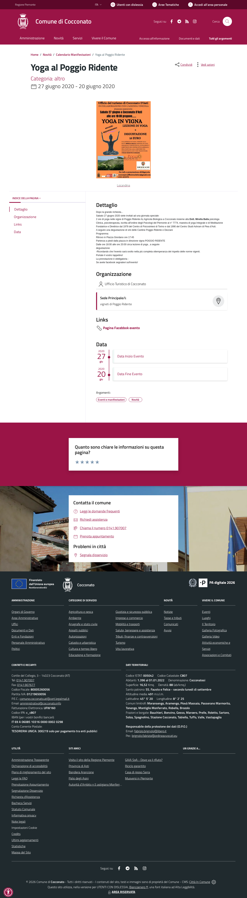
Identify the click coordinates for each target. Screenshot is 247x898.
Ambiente (75, 618)
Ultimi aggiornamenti (25, 840)
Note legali (18, 821)
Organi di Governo (23, 611)
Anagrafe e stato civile (83, 624)
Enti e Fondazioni (23, 636)
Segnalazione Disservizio (27, 790)
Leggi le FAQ (20, 778)
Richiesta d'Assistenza (26, 796)
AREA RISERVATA (121, 892)
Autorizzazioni (77, 636)
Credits (16, 833)
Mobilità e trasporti (128, 624)
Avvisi (167, 630)
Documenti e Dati (23, 630)
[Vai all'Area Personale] (208, 4)
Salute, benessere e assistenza (135, 630)
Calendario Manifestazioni (73, 54)
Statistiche (18, 846)
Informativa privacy (24, 815)
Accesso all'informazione (154, 38)
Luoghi (206, 618)
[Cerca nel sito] (227, 21)
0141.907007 (25, 680)
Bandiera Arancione (81, 772)
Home (34, 54)
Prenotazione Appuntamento (30, 784)
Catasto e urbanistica (82, 642)
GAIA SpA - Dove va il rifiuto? (143, 759)
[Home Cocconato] (53, 21)
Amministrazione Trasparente (30, 759)
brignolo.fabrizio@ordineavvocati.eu (154, 735)
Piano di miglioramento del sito (31, 772)
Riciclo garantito (135, 766)
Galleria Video (210, 636)
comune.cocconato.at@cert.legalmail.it (44, 698)
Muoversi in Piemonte (139, 778)
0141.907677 (26, 684)
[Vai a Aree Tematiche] (166, 4)
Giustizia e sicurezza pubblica (134, 611)
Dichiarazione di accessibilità (29, 766)
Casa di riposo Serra (137, 772)
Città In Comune (199, 881)
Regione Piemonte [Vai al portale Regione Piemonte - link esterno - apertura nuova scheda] (25, 5)
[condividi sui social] (183, 64)
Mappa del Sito (21, 852)
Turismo (120, 642)
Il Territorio (208, 624)
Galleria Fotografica (214, 630)
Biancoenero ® (138, 887)
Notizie (168, 611)
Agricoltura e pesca (81, 611)
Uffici (15, 624)
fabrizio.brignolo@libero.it (150, 731)
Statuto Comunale (23, 809)
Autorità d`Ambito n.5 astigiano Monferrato (96, 784)
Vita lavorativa (125, 648)
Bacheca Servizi (22, 803)
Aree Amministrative (25, 618)
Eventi (206, 611)
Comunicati (171, 624)
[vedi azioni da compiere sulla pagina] (205, 64)
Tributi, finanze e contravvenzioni (136, 636)
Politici (16, 648)
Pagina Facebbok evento (121, 327)
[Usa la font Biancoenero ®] (127, 4)
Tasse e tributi (173, 618)
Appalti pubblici (78, 630)
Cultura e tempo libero (83, 648)
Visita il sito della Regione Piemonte (91, 759)
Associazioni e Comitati (216, 655)
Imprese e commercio (129, 618)
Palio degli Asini (79, 778)
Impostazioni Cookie (24, 827)
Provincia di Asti (79, 766)
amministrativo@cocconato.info (40, 703)
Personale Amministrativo (28, 642)
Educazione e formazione (85, 655)
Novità (47, 54)
